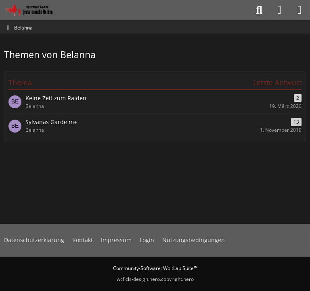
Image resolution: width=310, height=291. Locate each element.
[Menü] (299, 10)
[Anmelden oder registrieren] (279, 10)
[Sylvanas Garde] (38, 10)
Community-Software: (155, 268)
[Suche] (259, 10)
